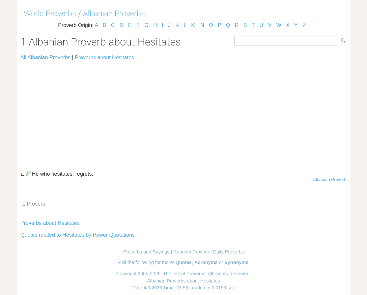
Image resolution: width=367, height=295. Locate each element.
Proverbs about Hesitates (104, 57)
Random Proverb (191, 251)
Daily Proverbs (228, 251)
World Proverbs (50, 13)
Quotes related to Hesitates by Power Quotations (77, 235)
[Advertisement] (183, 113)
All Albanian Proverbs (45, 57)
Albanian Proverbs (114, 13)
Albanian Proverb (330, 179)
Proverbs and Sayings (146, 251)
